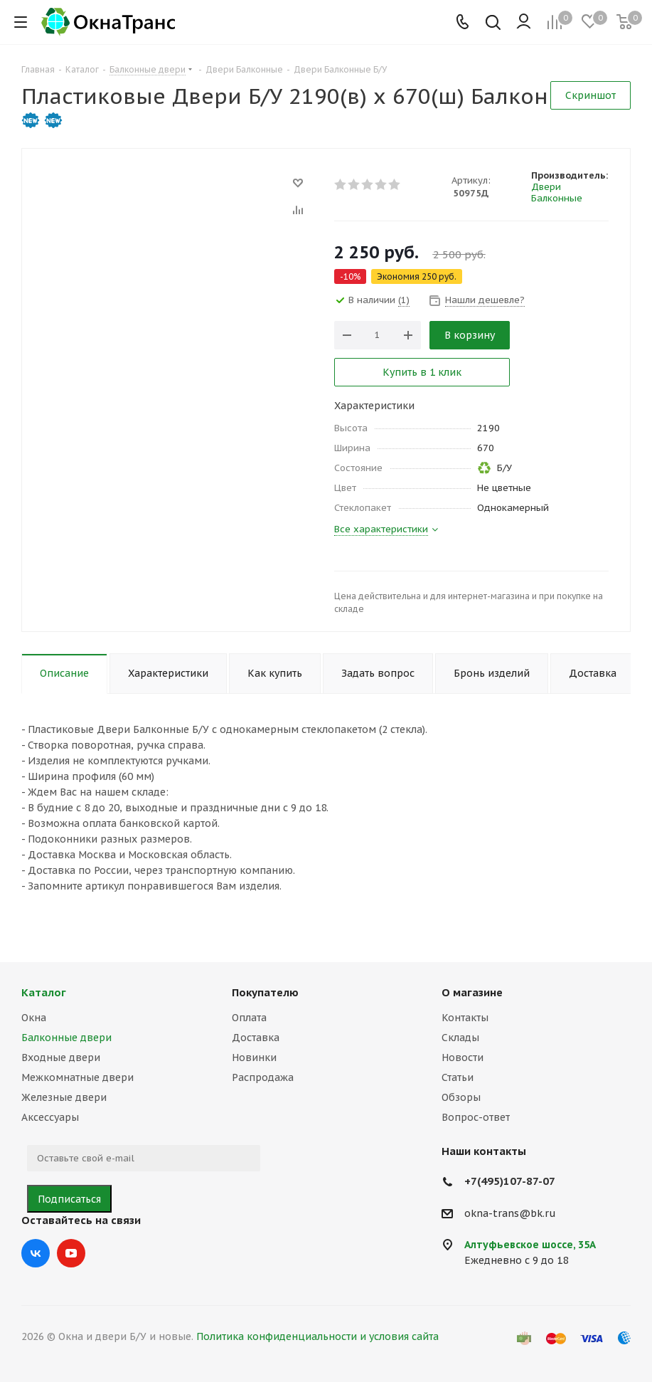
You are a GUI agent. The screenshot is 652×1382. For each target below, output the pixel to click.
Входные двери (60, 1057)
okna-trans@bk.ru (510, 1213)
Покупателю (265, 992)
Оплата (249, 1017)
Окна (33, 1017)
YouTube (71, 1253)
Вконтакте (35, 1253)
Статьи (458, 1077)
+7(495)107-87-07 (509, 1181)
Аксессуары (50, 1117)
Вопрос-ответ (476, 1117)
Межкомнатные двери (77, 1077)
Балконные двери (66, 1037)
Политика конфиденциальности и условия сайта (317, 1336)
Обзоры (461, 1097)
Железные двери (64, 1097)
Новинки (254, 1057)
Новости (462, 1057)
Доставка (255, 1037)
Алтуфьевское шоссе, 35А (530, 1244)
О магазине (472, 992)
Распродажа (263, 1077)
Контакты (465, 1017)
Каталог (43, 992)
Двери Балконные (556, 192)
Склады (460, 1037)
